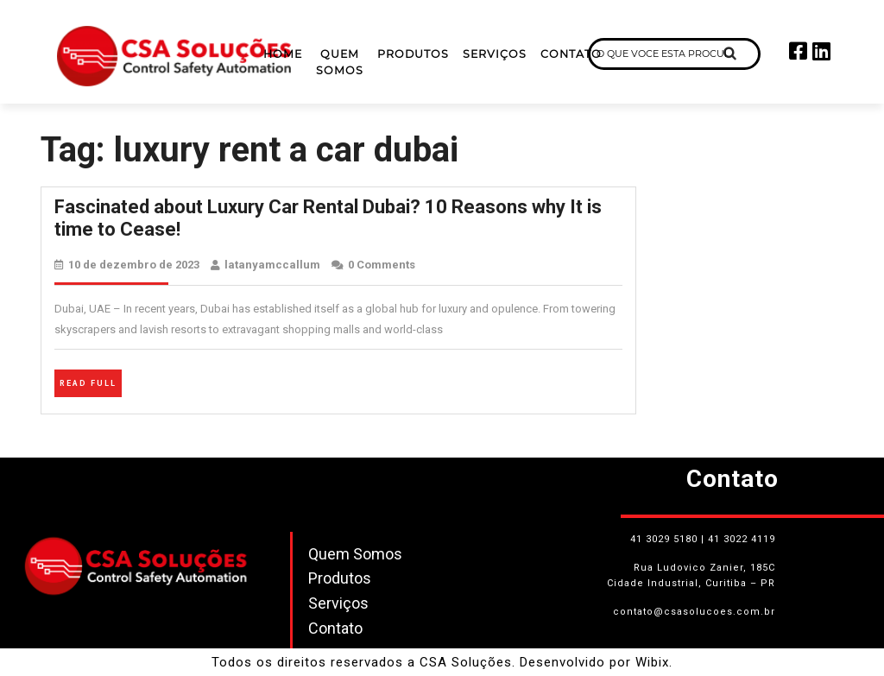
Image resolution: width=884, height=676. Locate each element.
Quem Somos (339, 62)
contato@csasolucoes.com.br (694, 611)
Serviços (495, 53)
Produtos (413, 53)
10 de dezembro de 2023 (133, 264)
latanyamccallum (272, 264)
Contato (571, 53)
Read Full (91, 381)
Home (282, 53)
